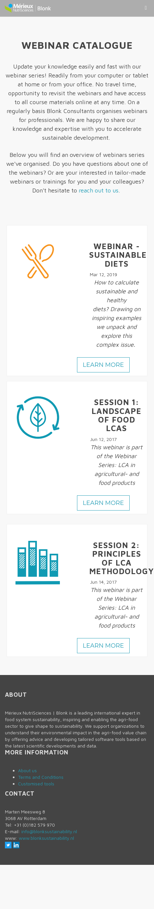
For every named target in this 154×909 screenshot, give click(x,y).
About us (27, 770)
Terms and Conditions (41, 777)
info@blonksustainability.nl (49, 831)
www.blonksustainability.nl (46, 838)
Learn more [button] (103, 364)
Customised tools (36, 783)
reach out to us (98, 190)
